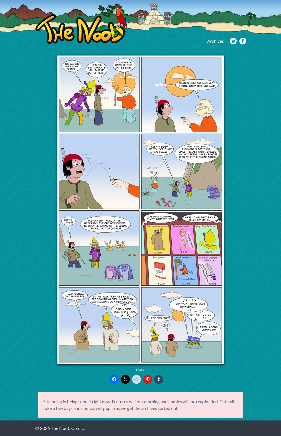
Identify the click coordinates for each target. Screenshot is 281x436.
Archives (215, 41)
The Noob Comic (81, 24)
